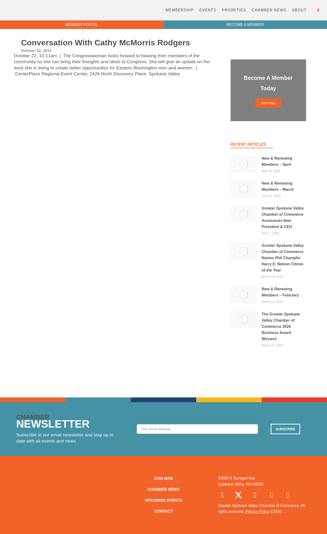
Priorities (234, 10)
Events (207, 10)
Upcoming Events (163, 500)
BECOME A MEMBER (245, 25)
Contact (163, 511)
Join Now (163, 479)
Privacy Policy (257, 512)
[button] (318, 10)
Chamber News (269, 10)
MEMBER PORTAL (82, 25)
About (299, 10)
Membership (180, 10)
